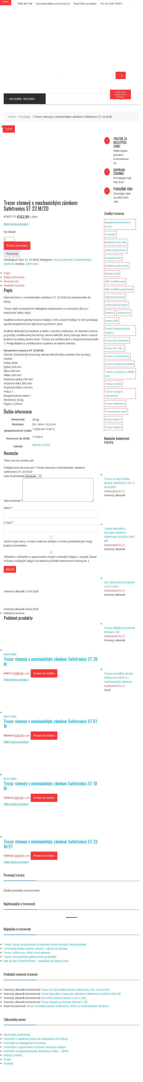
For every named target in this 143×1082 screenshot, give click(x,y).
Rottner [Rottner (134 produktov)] (109, 312)
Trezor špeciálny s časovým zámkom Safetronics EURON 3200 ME (81, 1002)
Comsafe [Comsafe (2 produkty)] (110, 234)
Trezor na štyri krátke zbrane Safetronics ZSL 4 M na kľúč (75, 998)
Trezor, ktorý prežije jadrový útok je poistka (30, 965)
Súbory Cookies (13, 1064)
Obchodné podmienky (17, 1043)
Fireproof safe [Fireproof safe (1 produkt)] (113, 258)
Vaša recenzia (13, 480)
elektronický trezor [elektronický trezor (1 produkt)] (115, 250)
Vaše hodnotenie (14, 476)
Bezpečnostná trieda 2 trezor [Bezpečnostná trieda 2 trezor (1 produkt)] (118, 224)
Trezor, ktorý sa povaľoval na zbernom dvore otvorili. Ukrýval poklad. (45, 953)
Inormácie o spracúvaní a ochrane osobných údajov (35, 1055)
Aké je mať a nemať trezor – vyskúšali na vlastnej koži (36, 969)
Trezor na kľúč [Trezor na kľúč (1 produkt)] (113, 383)
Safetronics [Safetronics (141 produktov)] (123, 312)
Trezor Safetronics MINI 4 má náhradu (27, 961)
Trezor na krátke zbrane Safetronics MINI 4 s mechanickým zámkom (67, 1014)
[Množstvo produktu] (9, 239)
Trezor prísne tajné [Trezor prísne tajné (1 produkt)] (116, 411)
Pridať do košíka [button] (44, 682)
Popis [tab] (7, 273)
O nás (7, 1068)
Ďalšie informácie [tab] (14, 277)
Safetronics (32, 264)
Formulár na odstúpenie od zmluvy (25, 1051)
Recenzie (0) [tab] (11, 281)
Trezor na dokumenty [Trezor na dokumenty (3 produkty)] (117, 356)
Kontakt (8, 1072)
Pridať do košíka (17, 245)
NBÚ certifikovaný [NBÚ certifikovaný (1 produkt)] (115, 281)
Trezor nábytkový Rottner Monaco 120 (64, 1010)
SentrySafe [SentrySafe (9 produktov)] (111, 320)
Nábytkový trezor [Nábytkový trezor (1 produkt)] (115, 297)
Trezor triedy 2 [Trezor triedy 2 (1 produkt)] (113, 427)
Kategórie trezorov (20, 99)
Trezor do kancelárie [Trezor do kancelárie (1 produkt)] (117, 340)
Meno (8, 516)
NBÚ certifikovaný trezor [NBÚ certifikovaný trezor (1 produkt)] (119, 289)
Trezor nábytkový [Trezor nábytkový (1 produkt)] (115, 403)
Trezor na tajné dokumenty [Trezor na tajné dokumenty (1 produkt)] (114, 393)
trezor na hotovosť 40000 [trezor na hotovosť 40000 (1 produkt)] (119, 364)
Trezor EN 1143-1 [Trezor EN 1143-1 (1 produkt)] (114, 348)
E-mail (8, 531)
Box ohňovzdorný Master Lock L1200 (63, 1006)
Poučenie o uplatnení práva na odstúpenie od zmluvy (35, 1047)
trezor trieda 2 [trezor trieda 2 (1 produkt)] (113, 419)
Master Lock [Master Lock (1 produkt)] (112, 273)
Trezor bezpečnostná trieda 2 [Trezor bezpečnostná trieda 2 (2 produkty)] (117, 330)
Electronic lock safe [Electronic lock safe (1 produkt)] (116, 242)
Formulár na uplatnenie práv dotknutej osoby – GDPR (36, 1059)
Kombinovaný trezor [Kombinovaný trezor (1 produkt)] (116, 265)
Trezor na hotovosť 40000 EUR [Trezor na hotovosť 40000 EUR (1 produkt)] (119, 374)
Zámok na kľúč (41, 445)
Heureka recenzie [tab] (14, 285)
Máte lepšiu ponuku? (16, 224)
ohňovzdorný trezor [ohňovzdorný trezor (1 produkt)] (116, 305)
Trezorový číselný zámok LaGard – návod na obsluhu (36, 957)
